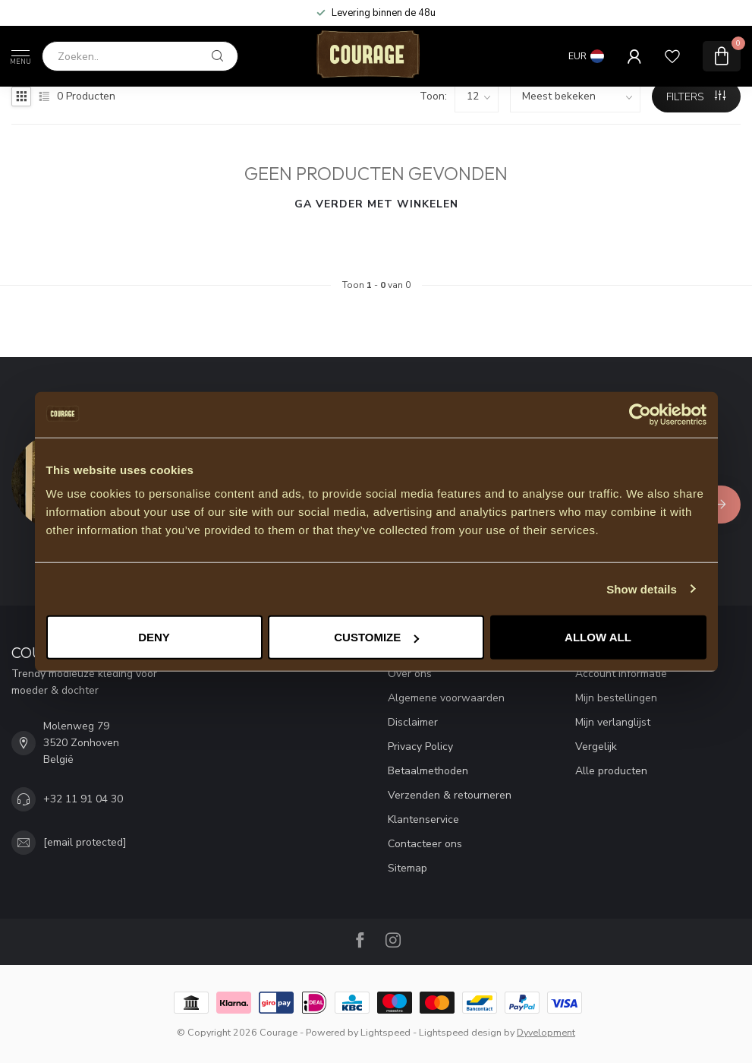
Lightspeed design (460, 1032)
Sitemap (407, 868)
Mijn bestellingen (616, 698)
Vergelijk (596, 746)
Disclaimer (413, 722)
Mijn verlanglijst (612, 722)
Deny (154, 637)
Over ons (410, 673)
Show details (641, 588)
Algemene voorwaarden (446, 698)
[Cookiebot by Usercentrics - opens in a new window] (640, 414)
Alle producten (611, 771)
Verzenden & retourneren (449, 795)
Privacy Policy (420, 746)
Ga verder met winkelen (376, 204)
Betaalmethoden (428, 771)
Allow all (598, 637)
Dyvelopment (546, 1032)
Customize (376, 637)
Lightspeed (385, 1032)
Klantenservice (423, 819)
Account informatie (621, 673)
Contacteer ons (425, 844)
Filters (695, 97)
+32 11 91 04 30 (83, 799)
